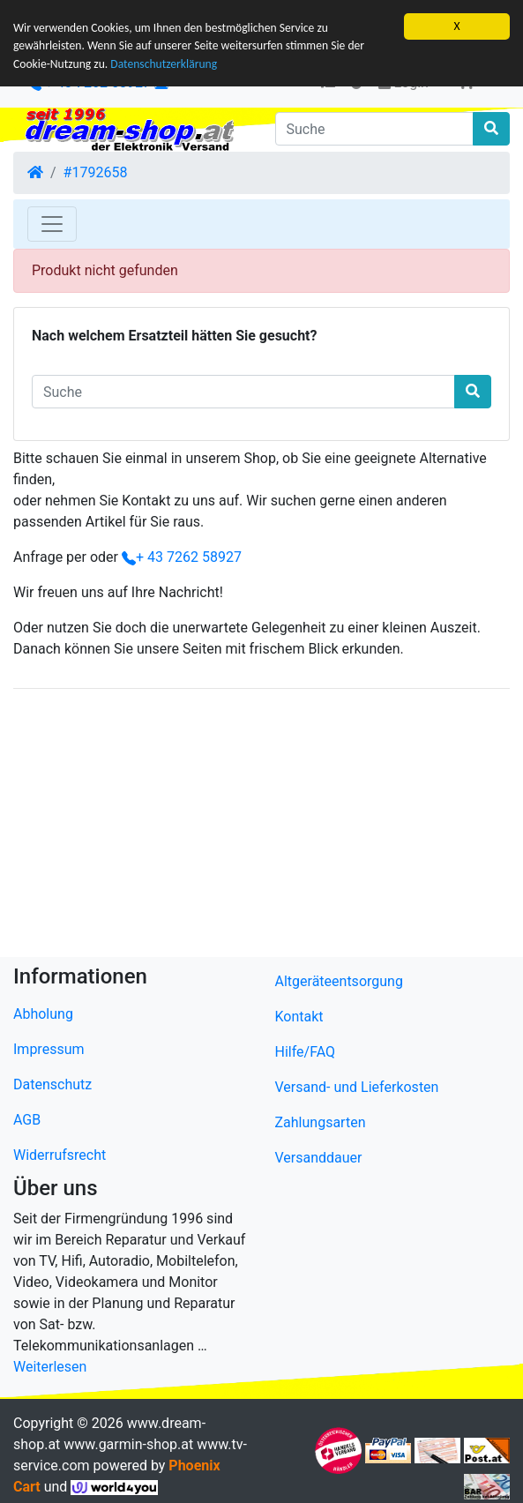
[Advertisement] (261, 826)
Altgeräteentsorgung (339, 981)
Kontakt (299, 1016)
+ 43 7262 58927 (182, 557)
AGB (27, 1119)
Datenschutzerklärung (163, 63)
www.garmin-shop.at (128, 1444)
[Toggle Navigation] (52, 224)
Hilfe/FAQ (305, 1051)
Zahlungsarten (320, 1122)
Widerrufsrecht (59, 1155)
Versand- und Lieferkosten (357, 1087)
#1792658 (96, 172)
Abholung (43, 1014)
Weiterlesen (49, 1366)
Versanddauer (318, 1157)
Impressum (49, 1049)
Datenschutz (52, 1084)
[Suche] (374, 129)
